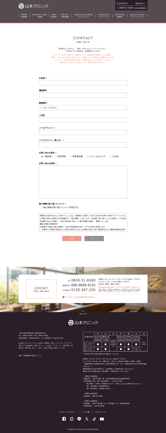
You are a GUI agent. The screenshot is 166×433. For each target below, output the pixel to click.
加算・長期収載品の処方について (30, 355)
